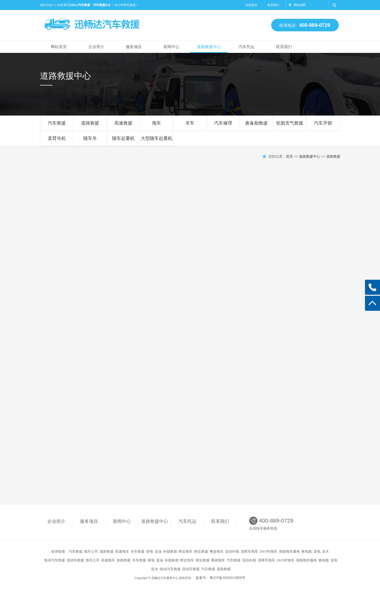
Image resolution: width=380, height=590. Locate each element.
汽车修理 (223, 126)
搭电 (149, 551)
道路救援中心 (209, 47)
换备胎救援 (256, 126)
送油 (158, 551)
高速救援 (123, 126)
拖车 (156, 126)
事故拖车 (217, 551)
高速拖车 (122, 551)
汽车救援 (57, 126)
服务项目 (134, 47)
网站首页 (59, 47)
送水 (325, 551)
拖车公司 (91, 551)
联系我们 (273, 5)
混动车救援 (75, 560)
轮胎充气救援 (289, 126)
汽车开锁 (323, 126)
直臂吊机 (57, 141)
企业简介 (96, 47)
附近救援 (201, 551)
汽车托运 (246, 47)
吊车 (189, 126)
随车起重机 (123, 141)
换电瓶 (306, 551)
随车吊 (90, 141)
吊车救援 (138, 551)
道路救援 (90, 126)
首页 (289, 156)
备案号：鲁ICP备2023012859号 (220, 578)
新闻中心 (171, 47)
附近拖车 (186, 551)
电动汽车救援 (54, 560)
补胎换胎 (170, 551)
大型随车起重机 (156, 141)
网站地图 (300, 5)
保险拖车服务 (289, 551)
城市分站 (46, 5)
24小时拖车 (269, 551)
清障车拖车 (249, 551)
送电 (316, 551)
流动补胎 (232, 551)
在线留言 (251, 5)
